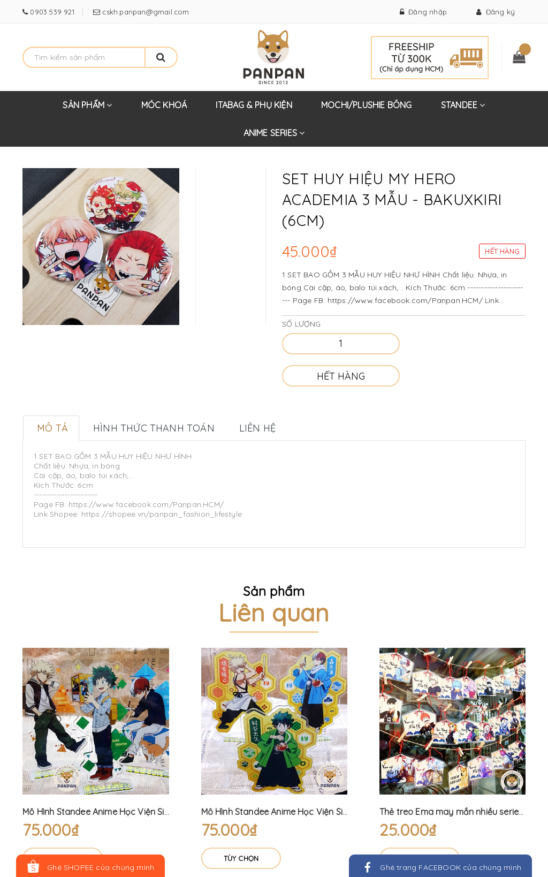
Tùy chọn (241, 858)
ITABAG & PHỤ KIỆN (254, 105)
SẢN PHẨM (87, 109)
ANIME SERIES (274, 137)
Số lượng (301, 324)
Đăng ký (495, 11)
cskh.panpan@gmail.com (144, 11)
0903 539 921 (51, 11)
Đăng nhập (423, 11)
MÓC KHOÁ (164, 105)
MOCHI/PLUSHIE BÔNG (366, 105)
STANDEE (463, 109)
